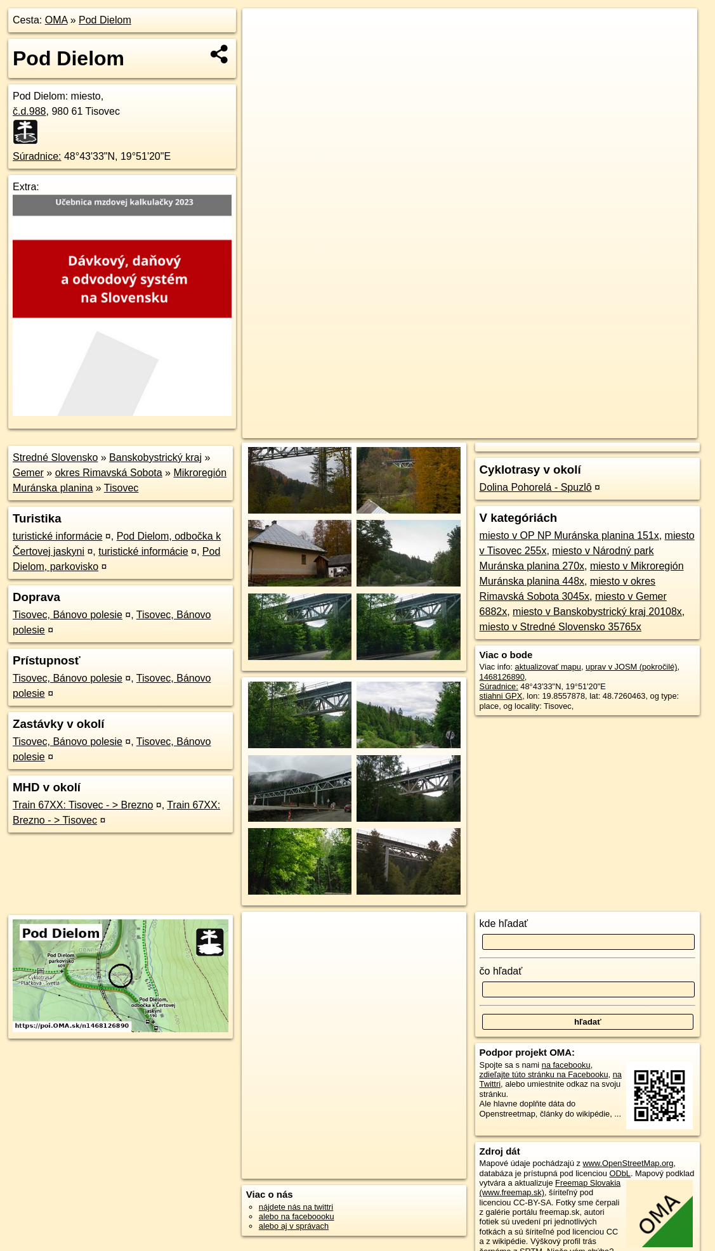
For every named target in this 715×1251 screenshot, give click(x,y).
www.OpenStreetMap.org (628, 1163)
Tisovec (121, 488)
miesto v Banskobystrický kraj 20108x (597, 611)
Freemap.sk (543, 428)
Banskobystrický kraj (155, 457)
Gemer (28, 472)
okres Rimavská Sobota (108, 472)
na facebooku (566, 1065)
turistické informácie (57, 536)
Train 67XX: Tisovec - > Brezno (83, 805)
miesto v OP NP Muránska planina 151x (569, 535)
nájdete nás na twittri (296, 1207)
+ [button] (264, 29)
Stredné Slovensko (55, 457)
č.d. (29, 111)
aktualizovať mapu (548, 666)
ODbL (620, 1173)
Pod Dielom (105, 20)
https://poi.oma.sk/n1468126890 (640, 428)
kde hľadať (504, 923)
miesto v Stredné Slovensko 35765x (560, 626)
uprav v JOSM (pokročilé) (631, 666)
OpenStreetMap (478, 428)
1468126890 (502, 677)
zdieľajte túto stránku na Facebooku (544, 1074)
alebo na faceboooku (296, 1216)
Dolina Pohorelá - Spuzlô (536, 487)
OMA (56, 20)
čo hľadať (501, 971)
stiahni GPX (501, 696)
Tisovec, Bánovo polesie (67, 614)
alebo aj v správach (294, 1226)
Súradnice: (37, 156)
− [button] (264, 49)
